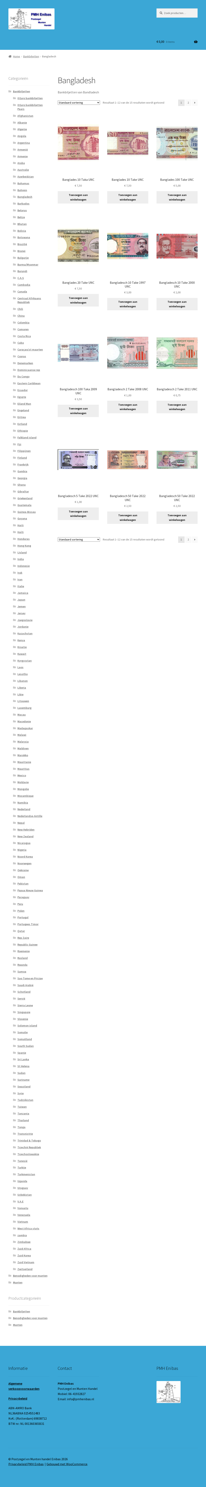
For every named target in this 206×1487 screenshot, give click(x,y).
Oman (21, 877)
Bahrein (22, 190)
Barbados (23, 203)
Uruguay (22, 1188)
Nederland (23, 809)
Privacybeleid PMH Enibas (26, 1464)
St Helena (23, 1066)
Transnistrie (25, 1133)
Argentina (23, 143)
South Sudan (25, 1046)
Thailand (23, 1120)
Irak (19, 572)
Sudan (21, 1073)
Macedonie (24, 721)
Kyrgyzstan (24, 660)
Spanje (21, 1053)
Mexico (21, 775)
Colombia (23, 322)
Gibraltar (23, 491)
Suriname (23, 1080)
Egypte (21, 397)
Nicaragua (23, 843)
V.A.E (20, 1201)
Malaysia (23, 741)
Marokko (22, 755)
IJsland (22, 552)
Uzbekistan (24, 1194)
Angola (21, 136)
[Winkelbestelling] (79, 102)
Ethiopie (22, 430)
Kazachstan (24, 633)
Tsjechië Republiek (29, 1147)
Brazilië (22, 244)
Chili (20, 309)
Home (16, 56)
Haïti (20, 532)
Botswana (23, 237)
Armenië (22, 149)
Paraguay (23, 897)
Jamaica (22, 593)
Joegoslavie (24, 620)
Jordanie (22, 626)
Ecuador (22, 390)
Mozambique (25, 796)
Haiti (20, 525)
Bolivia (21, 231)
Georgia (22, 478)
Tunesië (22, 1161)
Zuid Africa (24, 1248)
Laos (20, 667)
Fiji (19, 444)
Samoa (21, 971)
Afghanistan (25, 116)
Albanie (22, 122)
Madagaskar (25, 728)
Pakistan (22, 883)
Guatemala (24, 505)
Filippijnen (24, 451)
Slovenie (22, 1019)
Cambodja (23, 285)
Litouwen (23, 701)
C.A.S (20, 278)
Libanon (22, 681)
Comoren (23, 329)
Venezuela (23, 1215)
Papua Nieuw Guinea (30, 890)
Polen (20, 911)
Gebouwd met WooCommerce (66, 1464)
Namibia (22, 802)
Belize (21, 217)
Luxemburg (24, 708)
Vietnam (22, 1221)
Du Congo (23, 376)
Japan (21, 599)
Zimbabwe (23, 1242)
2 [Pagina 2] (188, 102)
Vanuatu (22, 1208)
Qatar (21, 931)
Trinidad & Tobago (29, 1140)
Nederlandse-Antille (29, 816)
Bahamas (23, 183)
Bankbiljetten (31, 56)
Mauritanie (24, 762)
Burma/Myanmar (27, 264)
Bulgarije (23, 258)
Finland (22, 457)
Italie (20, 586)
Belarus (22, 210)
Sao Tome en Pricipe (30, 978)
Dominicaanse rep (28, 370)
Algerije (22, 129)
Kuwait (21, 654)
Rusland (22, 958)
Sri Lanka (23, 1059)
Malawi (21, 735)
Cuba (20, 343)
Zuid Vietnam (25, 1262)
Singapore (23, 1012)
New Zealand (25, 836)
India (20, 559)
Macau (21, 714)
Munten (17, 1282)
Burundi (22, 271)
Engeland (23, 410)
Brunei (21, 251)
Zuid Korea (24, 1255)
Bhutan (22, 224)
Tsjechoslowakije (28, 1154)
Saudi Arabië (25, 985)
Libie (20, 694)
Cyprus (21, 356)
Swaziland (23, 1086)
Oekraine (23, 870)
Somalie (22, 1032)
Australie (23, 170)
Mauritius (23, 769)
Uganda (22, 1181)
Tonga (21, 1127)
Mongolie (23, 789)
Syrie (20, 1093)
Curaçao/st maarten (30, 349)
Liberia (21, 687)
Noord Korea (25, 856)
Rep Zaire (23, 938)
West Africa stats (28, 1228)
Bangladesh (24, 197)
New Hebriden (25, 829)
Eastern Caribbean (28, 383)
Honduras (23, 539)
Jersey (21, 613)
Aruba (21, 163)
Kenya (21, 640)
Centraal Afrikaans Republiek (29, 300)
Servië (21, 998)
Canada (22, 291)
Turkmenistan (26, 1174)
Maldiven (23, 748)
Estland (22, 424)
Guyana (22, 518)
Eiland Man (24, 403)
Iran (19, 579)
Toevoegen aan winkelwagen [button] (78, 197)
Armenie (22, 156)
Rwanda (22, 965)
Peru (20, 904)
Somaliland (24, 1039)
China (21, 316)
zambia (22, 1235)
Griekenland (24, 498)
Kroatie (22, 647)
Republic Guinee (27, 944)
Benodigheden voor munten (30, 1275)
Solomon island (27, 1025)
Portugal (22, 917)
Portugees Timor (27, 924)
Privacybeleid (17, 1398)
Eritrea (21, 417)
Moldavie (23, 782)
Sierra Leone (25, 1005)
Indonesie (23, 566)
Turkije (21, 1167)
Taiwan (22, 1107)
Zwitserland (24, 1269)
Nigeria (21, 850)
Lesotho (22, 674)
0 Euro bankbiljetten (30, 98)
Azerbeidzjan (25, 176)
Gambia (22, 471)
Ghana (21, 484)
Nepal (21, 823)
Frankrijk (22, 464)
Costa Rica (24, 336)
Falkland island (26, 437)
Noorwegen (24, 863)
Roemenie (23, 951)
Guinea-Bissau (26, 512)
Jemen (21, 606)
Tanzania (23, 1113)
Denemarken (25, 363)
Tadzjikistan (25, 1100)
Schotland (23, 992)
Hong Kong (24, 545)
